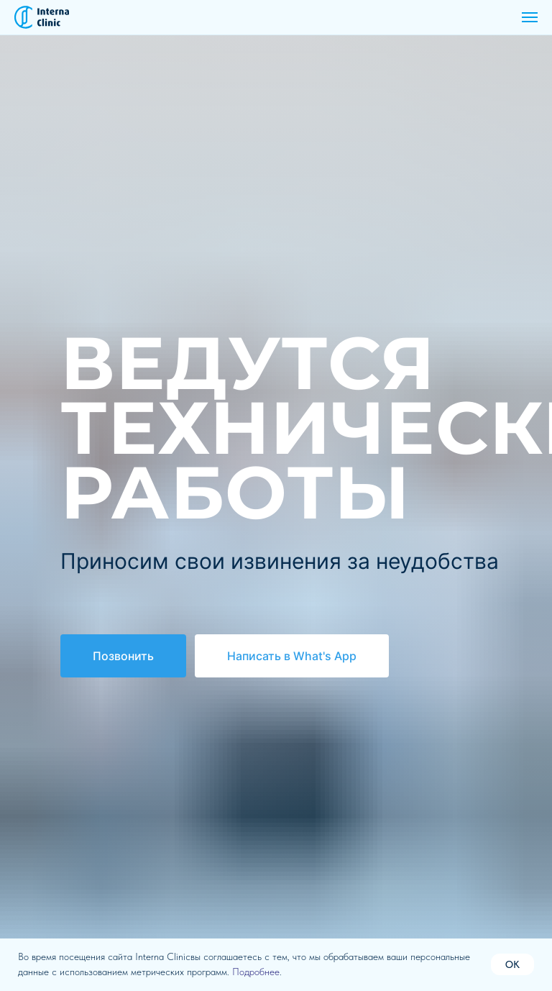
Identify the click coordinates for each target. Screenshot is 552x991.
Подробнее (256, 971)
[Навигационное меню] (530, 17)
